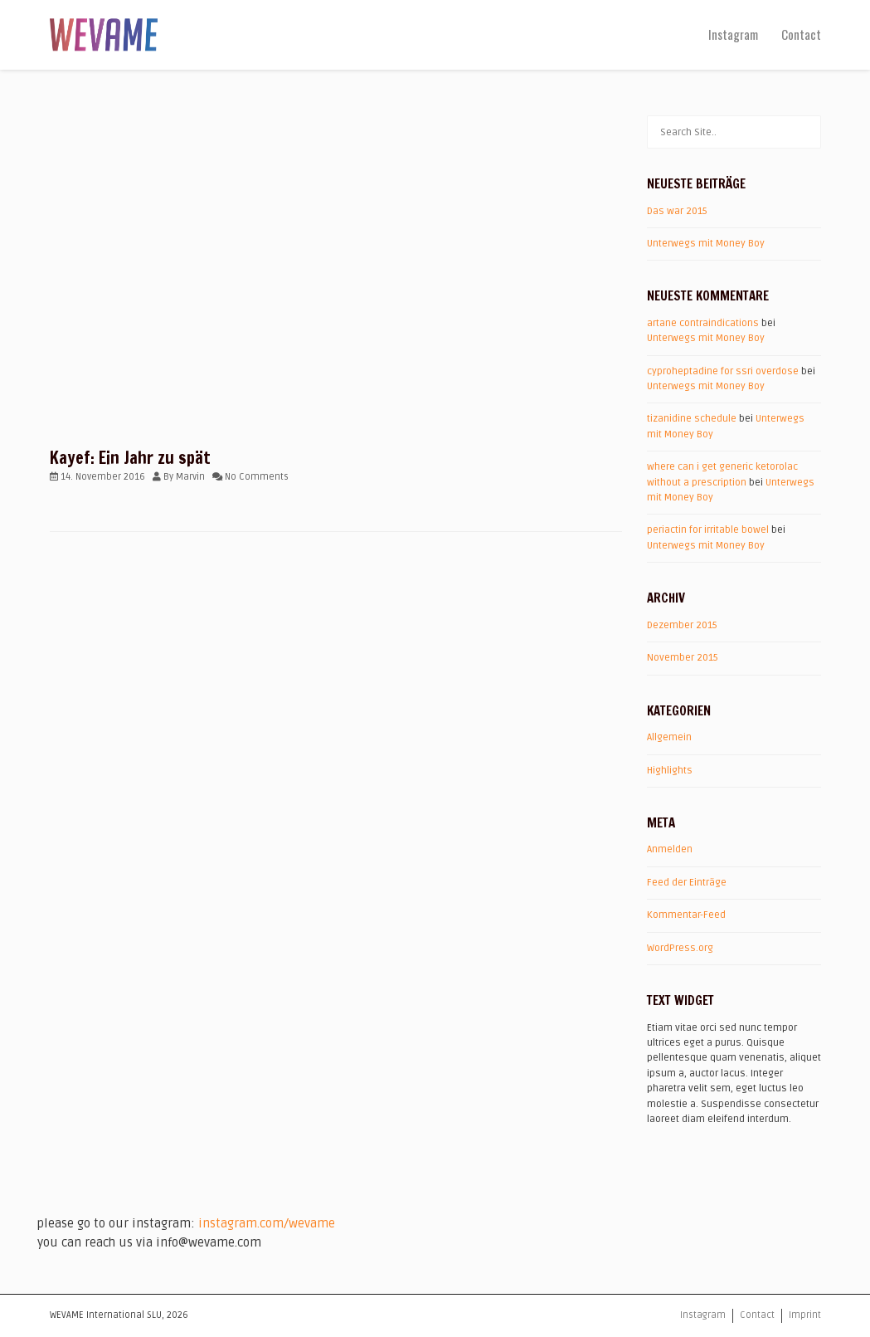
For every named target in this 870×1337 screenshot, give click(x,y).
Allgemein (669, 737)
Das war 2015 (677, 211)
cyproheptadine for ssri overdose (723, 371)
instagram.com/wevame (266, 1223)
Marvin (190, 476)
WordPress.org (680, 948)
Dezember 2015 (682, 625)
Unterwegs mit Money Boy (706, 243)
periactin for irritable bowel (708, 530)
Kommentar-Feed (686, 915)
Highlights (670, 770)
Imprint (805, 1315)
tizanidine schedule (691, 418)
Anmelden (670, 849)
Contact (801, 34)
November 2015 (682, 657)
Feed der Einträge (687, 882)
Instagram (733, 34)
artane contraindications (703, 323)
